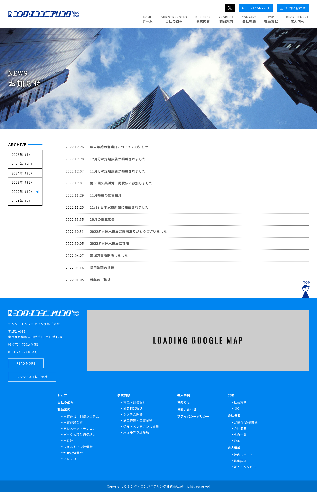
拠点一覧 (240, 434)
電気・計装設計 (134, 402)
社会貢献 (240, 402)
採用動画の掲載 (102, 267)
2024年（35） (23, 173)
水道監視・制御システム (81, 416)
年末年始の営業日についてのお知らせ (119, 146)
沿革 (237, 440)
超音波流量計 (73, 452)
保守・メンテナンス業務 (141, 426)
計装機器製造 (133, 408)
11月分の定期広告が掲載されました (118, 171)
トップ (62, 395)
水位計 (68, 440)
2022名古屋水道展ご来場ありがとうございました (128, 231)
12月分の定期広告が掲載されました (118, 159)
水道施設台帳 (73, 422)
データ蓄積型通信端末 (79, 434)
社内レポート (243, 454)
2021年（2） (22, 200)
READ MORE (25, 363)
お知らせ (183, 402)
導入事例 (183, 395)
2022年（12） (23, 191)
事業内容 (123, 395)
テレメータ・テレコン (79, 428)
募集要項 (240, 460)
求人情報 (234, 448)
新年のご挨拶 (100, 279)
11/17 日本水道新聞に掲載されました (119, 207)
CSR (231, 395)
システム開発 (133, 414)
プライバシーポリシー (193, 416)
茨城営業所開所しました (109, 255)
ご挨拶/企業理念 (246, 422)
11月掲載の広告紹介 (106, 195)
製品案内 (63, 409)
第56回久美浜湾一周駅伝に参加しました (121, 183)
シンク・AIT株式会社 (32, 377)
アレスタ (69, 458)
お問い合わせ (187, 409)
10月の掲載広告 (102, 219)
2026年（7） (22, 154)
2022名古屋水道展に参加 (109, 243)
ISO (237, 408)
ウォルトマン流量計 (78, 446)
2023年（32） (23, 182)
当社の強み (65, 402)
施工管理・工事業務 (137, 420)
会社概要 (234, 415)
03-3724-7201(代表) (23, 344)
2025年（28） (23, 163)
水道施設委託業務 (136, 432)
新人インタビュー (247, 466)
